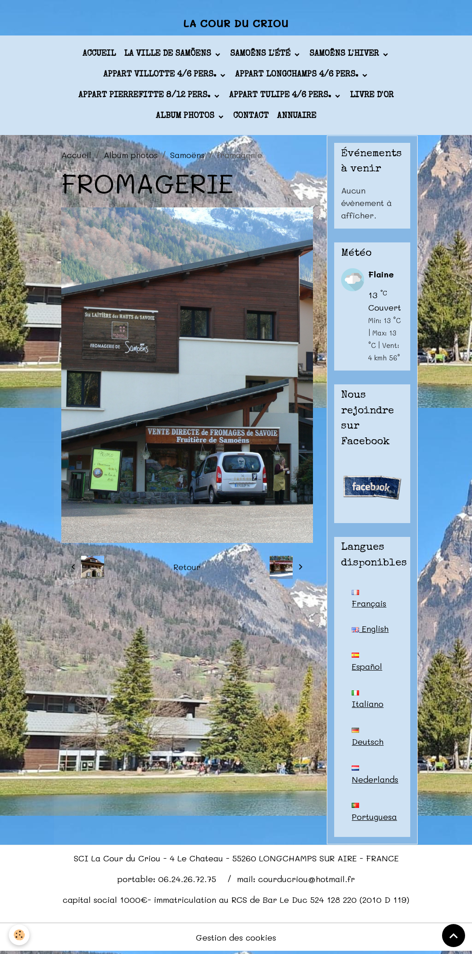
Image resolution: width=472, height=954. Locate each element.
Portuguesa (374, 814)
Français (369, 600)
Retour (187, 567)
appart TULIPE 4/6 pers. (281, 96)
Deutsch (368, 738)
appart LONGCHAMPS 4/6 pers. (297, 75)
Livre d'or (372, 96)
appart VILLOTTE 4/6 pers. (160, 75)
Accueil (99, 55)
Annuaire (296, 117)
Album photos (186, 117)
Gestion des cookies (236, 939)
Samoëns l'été (261, 55)
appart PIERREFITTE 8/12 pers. (145, 96)
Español (367, 663)
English (370, 629)
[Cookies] (19, 935)
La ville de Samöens (168, 55)
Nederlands (375, 776)
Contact (251, 117)
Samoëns (187, 155)
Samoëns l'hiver (345, 55)
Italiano (368, 701)
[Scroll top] (453, 935)
